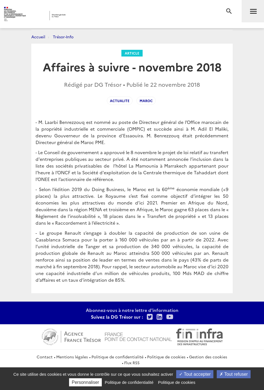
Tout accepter (195, 374)
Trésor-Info (63, 36)
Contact (45, 357)
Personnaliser (85, 382)
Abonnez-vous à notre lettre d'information (132, 310)
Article (132, 53)
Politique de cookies (166, 357)
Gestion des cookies (208, 357)
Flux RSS (132, 362)
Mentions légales (72, 357)
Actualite (119, 100)
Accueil (38, 36)
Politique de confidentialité (117, 357)
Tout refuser (234, 374)
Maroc (146, 100)
